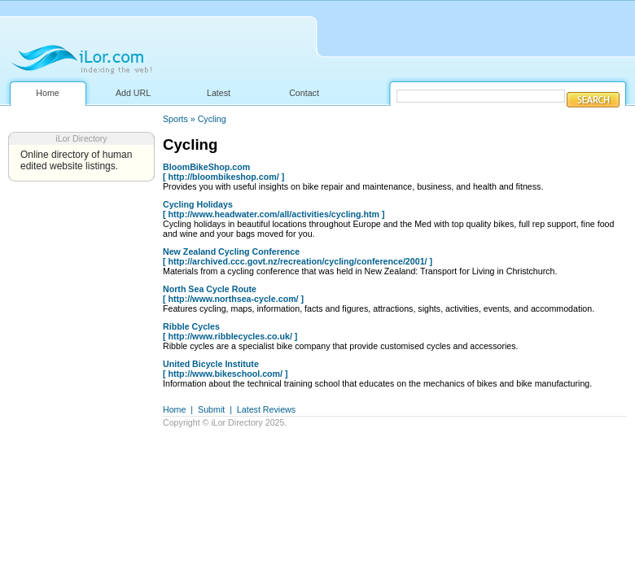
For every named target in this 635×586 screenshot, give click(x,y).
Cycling (212, 119)
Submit (211, 409)
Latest (218, 93)
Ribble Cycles (191, 326)
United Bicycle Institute (211, 364)
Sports (175, 119)
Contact (304, 93)
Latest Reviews (266, 409)
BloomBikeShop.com (206, 167)
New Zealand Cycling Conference (231, 251)
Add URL (133, 93)
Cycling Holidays (198, 204)
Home (47, 93)
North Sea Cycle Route (209, 289)
